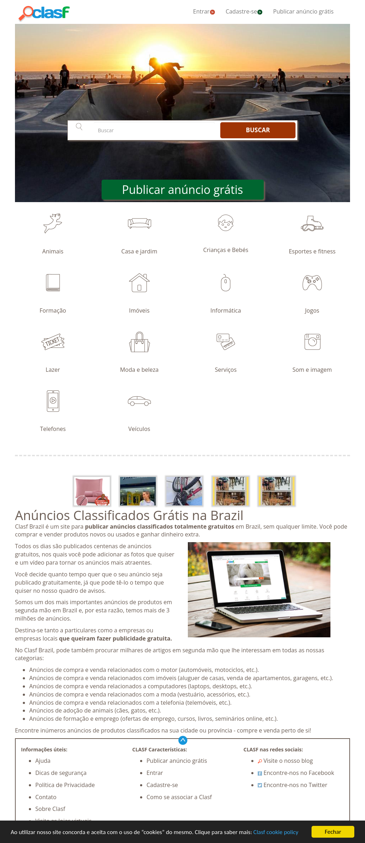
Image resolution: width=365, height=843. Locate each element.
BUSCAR (258, 130)
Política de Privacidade (65, 785)
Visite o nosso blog (285, 761)
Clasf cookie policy (275, 832)
